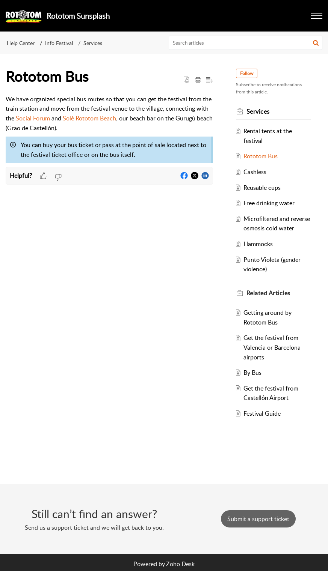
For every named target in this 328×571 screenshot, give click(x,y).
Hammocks (259, 253)
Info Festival (59, 43)
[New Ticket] (258, 519)
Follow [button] (247, 73)
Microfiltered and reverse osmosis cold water (272, 228)
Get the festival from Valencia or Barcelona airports (273, 357)
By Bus (254, 382)
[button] (316, 16)
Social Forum (33, 118)
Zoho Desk (180, 564)
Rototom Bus (262, 156)
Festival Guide (263, 423)
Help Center (21, 43)
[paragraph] (109, 131)
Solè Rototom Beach (89, 118)
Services (92, 43)
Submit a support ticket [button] (258, 519)
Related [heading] (270, 302)
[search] (245, 43)
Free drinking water (270, 203)
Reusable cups (263, 187)
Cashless (256, 172)
